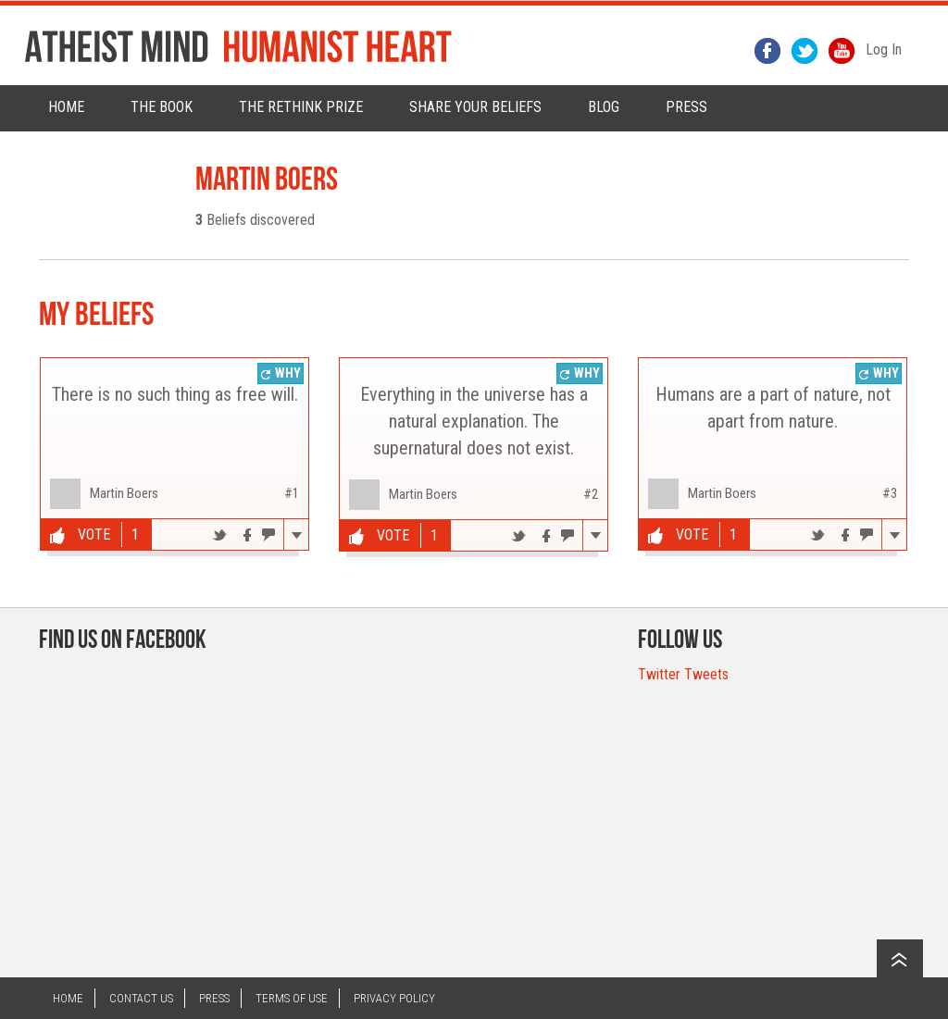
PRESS (686, 107)
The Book (162, 107)
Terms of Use (292, 998)
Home (66, 107)
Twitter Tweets (683, 674)
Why (280, 373)
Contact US (141, 998)
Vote (80, 535)
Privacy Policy (394, 998)
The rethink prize (301, 107)
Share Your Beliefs (475, 107)
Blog (603, 107)
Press (214, 998)
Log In (884, 49)
